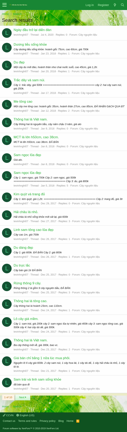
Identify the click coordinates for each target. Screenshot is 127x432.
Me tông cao (23, 101)
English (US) (25, 415)
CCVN (8, 415)
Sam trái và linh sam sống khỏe (37, 379)
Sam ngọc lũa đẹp (27, 155)
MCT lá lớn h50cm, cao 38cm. (36, 137)
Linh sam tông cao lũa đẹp (33, 230)
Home (70, 420)
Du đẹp (19, 62)
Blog (61, 420)
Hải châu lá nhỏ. (26, 212)
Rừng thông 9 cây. (27, 283)
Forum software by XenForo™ (31, 428)
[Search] (122, 5)
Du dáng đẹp (23, 248)
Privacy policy (47, 420)
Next (22, 397)
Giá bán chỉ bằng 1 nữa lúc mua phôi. (42, 358)
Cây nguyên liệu (88, 34)
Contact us (9, 420)
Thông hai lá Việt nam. (30, 119)
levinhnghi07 (21, 34)
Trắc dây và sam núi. (29, 80)
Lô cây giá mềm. (26, 319)
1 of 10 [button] (8, 397)
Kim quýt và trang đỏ (29, 194)
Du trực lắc (22, 265)
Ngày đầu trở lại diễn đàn (32, 30)
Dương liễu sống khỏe (30, 44)
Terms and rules (27, 420)
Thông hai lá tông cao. (30, 301)
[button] (4, 5)
